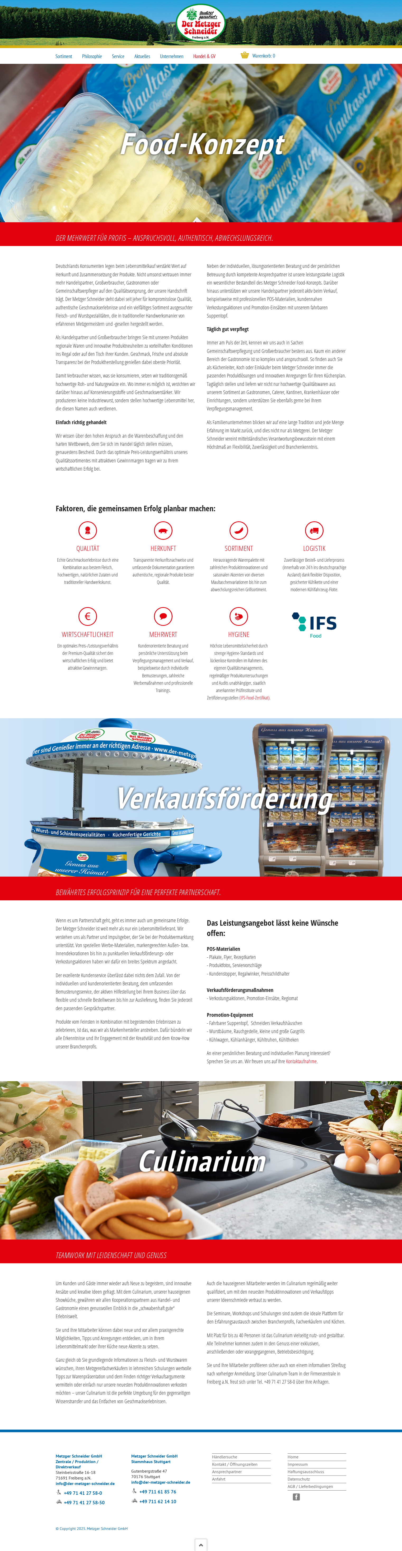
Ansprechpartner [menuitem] (227, 1471)
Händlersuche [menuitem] (224, 1456)
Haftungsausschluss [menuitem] (306, 1471)
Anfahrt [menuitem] (218, 1479)
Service (118, 56)
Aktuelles (142, 56)
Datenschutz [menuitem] (299, 1479)
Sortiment (63, 56)
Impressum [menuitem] (298, 1464)
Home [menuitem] (293, 1456)
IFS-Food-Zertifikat (254, 697)
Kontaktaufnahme (301, 1061)
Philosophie (92, 56)
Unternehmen (171, 56)
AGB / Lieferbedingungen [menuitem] (310, 1486)
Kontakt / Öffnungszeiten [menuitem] (235, 1464)
